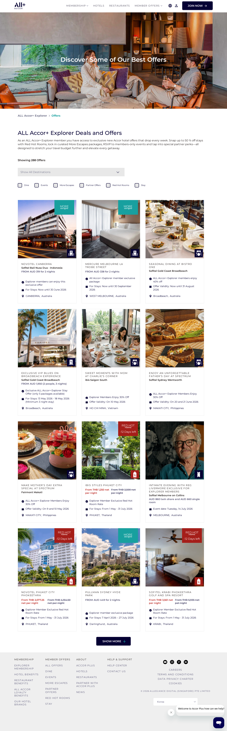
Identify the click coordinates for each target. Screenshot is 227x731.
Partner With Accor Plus (87, 684)
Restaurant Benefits (23, 682)
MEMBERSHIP (76, 6)
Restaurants (119, 6)
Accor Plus (85, 665)
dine (26, 185)
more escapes (67, 185)
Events (50, 677)
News (80, 692)
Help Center (117, 665)
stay (143, 185)
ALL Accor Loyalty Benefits (22, 692)
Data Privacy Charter (175, 678)
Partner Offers (52, 690)
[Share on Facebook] (206, 116)
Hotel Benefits (26, 674)
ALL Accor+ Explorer (32, 115)
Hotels (98, 6)
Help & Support (119, 659)
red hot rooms (120, 185)
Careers (175, 669)
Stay (48, 703)
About (81, 659)
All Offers (54, 665)
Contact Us (116, 671)
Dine (49, 671)
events (44, 185)
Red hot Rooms (57, 698)
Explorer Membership (24, 667)
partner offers (93, 185)
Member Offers (147, 6)
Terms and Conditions (175, 674)
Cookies (175, 683)
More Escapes (56, 683)
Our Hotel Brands (22, 703)
